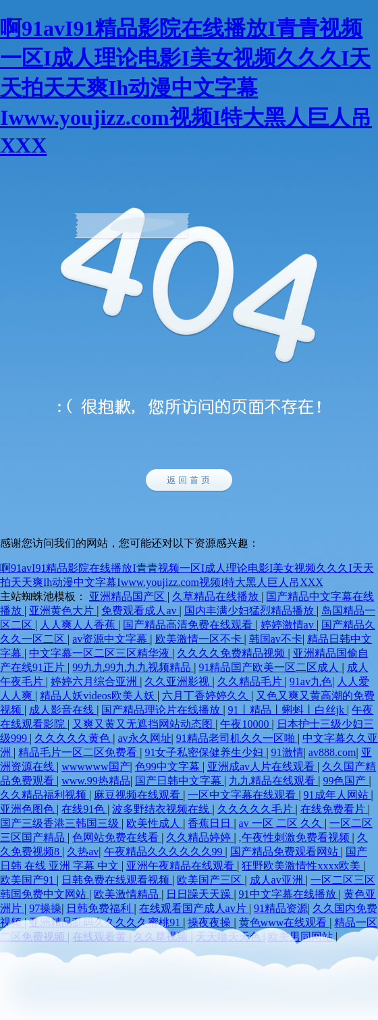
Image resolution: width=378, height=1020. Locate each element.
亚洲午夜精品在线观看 (181, 865)
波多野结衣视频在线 (162, 809)
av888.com (332, 752)
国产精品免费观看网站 (285, 851)
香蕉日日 (211, 823)
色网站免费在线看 (116, 837)
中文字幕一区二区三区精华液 (100, 653)
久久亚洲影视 (178, 681)
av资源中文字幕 (111, 639)
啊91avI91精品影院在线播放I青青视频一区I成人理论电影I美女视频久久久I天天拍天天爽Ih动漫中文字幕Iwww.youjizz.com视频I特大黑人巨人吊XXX (186, 86)
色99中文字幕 (168, 766)
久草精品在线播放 (216, 596)
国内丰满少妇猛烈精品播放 (250, 610)
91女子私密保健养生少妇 (205, 752)
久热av (83, 851)
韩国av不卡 (275, 639)
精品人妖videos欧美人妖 (98, 695)
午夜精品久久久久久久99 (164, 851)
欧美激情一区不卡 (199, 639)
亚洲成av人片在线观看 (262, 766)
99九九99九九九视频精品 (133, 667)
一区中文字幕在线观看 (243, 795)
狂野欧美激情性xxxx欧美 (302, 865)
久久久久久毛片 (256, 809)
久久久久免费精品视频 (232, 653)
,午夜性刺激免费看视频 (295, 837)
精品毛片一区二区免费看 (79, 752)
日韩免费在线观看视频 (116, 880)
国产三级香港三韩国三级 (61, 823)
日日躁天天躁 (200, 894)
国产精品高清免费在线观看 (189, 624)
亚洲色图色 (28, 809)
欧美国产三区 (210, 880)
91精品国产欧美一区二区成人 (270, 667)
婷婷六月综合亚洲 (95, 681)
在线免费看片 (334, 809)
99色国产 (346, 780)
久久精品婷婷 (200, 837)
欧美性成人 (154, 823)
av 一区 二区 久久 (282, 823)
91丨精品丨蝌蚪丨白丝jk (287, 710)
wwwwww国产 (95, 766)
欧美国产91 (28, 880)
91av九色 (311, 681)
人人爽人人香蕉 (79, 624)
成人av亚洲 (278, 880)
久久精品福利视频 (44, 795)
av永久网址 (144, 738)
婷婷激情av (289, 624)
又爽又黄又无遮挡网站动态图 (143, 724)
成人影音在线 (63, 710)
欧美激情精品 (127, 894)
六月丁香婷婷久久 (206, 695)
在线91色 (84, 809)
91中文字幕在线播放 (289, 894)
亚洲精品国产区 (128, 596)
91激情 (287, 752)
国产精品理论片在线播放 (162, 710)
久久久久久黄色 (73, 738)
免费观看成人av (140, 610)
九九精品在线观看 (273, 780)
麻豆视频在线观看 (138, 795)
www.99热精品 (95, 780)
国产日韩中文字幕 (179, 780)
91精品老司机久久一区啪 (237, 738)
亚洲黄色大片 (63, 610)
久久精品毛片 (251, 681)
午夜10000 (245, 724)
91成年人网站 (337, 795)
